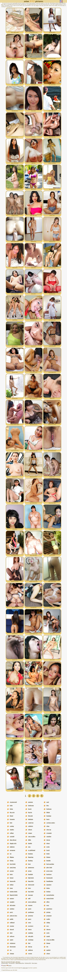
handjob (30, 874)
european (12, 850)
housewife (12, 881)
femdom (30, 853)
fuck (29, 864)
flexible (48, 860)
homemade (49, 878)
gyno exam (49, 871)
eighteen (12, 847)
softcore (12, 936)
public (11, 919)
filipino (12, 857)
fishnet (48, 857)
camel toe (30, 822)
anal (47, 802)
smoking (30, 933)
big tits (30, 812)
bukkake (30, 819)
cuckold (12, 836)
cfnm (47, 826)
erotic (48, 847)
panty (29, 909)
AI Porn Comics (4, 963)
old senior (12, 905)
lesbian (48, 891)
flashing (30, 860)
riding (48, 922)
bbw (47, 805)
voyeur (30, 953)
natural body (50, 898)
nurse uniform (32, 902)
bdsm (11, 809)
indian (11, 884)
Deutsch (9, 965)
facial (48, 850)
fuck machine (50, 864)
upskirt (48, 950)
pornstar (30, 915)
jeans (11, 888)
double (30, 843)
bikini (48, 812)
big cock (12, 812)
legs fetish (31, 891)
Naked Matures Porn (19, 963)
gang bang (13, 867)
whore (48, 953)
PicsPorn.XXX (28, 963)
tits (47, 946)
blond (11, 816)
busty (48, 819)
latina (48, 888)
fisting (11, 860)
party (11, 912)
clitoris (30, 829)
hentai (11, 878)
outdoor (12, 909)
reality (48, 919)
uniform (30, 950)
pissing (48, 912)
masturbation (50, 895)
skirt (11, 933)
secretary (30, 926)
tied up (30, 946)
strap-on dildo (50, 940)
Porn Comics (34, 963)
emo (29, 847)
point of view (13, 915)
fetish (48, 853)
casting (12, 826)
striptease (12, 943)
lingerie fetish (13, 895)
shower (48, 929)
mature (12, 898)
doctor (48, 840)
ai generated (13, 802)
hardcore (49, 874)
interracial (31, 884)
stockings (30, 940)
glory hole (49, 867)
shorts (30, 929)
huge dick (31, 881)
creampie (49, 833)
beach (29, 809)
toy (11, 950)
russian (12, 926)
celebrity (30, 826)
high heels (31, 878)
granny (12, 871)
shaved (12, 929)
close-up (48, 829)
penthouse (31, 912)
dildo (29, 840)
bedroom (49, 809)
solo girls (30, 936)
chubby (12, 829)
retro (29, 922)
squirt (11, 940)
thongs (48, 943)
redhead (12, 922)
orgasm (30, 905)
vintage (12, 953)
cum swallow (31, 836)
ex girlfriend (31, 850)
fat (10, 853)
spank (48, 936)
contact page (25, 967)
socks (47, 933)
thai (29, 943)
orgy (47, 905)
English (4, 965)
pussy (29, 919)
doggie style (13, 843)
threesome (13, 946)
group (29, 871)
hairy (11, 874)
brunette (12, 819)
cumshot (48, 836)
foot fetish (12, 864)
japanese (48, 884)
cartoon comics (50, 822)
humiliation (49, 881)
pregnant (49, 915)
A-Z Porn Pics (12, 963)
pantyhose (49, 909)
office (48, 902)
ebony (48, 843)
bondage (48, 816)
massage (30, 895)
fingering (30, 857)
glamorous (31, 867)
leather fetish (13, 891)
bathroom (31, 805)
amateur (30, 802)
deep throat (13, 840)
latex (29, 888)
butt (11, 822)
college (12, 833)
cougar (30, 833)
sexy (47, 926)
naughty (12, 902)
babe (11, 805)
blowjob (30, 816)
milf (29, 898)
